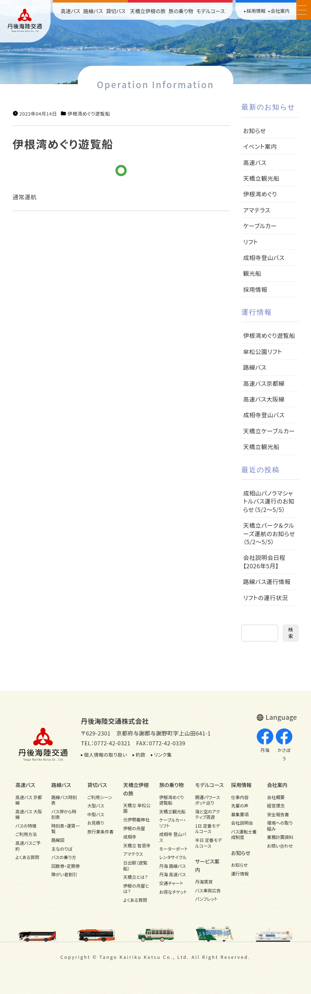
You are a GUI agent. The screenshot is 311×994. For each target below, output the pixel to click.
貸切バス (116, 11)
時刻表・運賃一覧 (65, 828)
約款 (140, 754)
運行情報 (240, 873)
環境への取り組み (280, 826)
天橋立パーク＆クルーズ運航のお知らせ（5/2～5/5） (269, 533)
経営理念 (276, 805)
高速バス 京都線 (28, 800)
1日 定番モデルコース (207, 828)
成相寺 (129, 836)
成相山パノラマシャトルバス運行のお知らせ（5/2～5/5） (269, 501)
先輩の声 (240, 805)
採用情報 (256, 10)
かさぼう (284, 744)
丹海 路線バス (172, 866)
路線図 (57, 840)
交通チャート (171, 883)
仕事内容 (240, 797)
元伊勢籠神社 (136, 819)
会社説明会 (242, 823)
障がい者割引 (64, 874)
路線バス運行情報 (267, 581)
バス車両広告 (208, 890)
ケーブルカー (260, 225)
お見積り (95, 823)
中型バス (95, 814)
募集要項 (240, 814)
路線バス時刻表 (64, 800)
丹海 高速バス (172, 874)
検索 (290, 633)
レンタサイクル (172, 857)
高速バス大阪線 (264, 399)
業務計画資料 (280, 837)
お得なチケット (173, 892)
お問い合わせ (280, 846)
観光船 (252, 273)
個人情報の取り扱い (105, 754)
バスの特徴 (26, 825)
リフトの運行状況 (265, 597)
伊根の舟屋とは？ (136, 888)
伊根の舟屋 (134, 828)
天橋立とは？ (135, 877)
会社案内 (280, 10)
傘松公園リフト (262, 351)
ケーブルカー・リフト (172, 823)
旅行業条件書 (100, 831)
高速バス (70, 11)
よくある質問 (27, 857)
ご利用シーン (99, 797)
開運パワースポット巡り (207, 800)
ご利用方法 (26, 834)
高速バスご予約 (28, 846)
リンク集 (163, 754)
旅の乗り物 (181, 11)
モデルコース (210, 11)
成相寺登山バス (264, 257)
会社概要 (276, 797)
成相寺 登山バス (172, 837)
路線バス (93, 11)
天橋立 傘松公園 (137, 808)
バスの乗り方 (63, 857)
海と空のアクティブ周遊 (207, 814)
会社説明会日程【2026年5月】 (264, 561)
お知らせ (254, 130)
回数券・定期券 (65, 866)
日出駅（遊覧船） (135, 865)
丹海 (265, 740)
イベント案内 (260, 146)
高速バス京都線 (264, 383)
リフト (250, 241)
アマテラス (256, 210)
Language (281, 717)
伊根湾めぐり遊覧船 (88, 114)
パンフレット (206, 899)
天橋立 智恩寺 (137, 845)
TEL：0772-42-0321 (105, 743)
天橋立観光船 (261, 178)
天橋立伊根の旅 (148, 11)
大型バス (95, 805)
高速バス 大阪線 (28, 814)
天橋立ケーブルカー (269, 430)
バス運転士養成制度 (244, 834)
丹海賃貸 (204, 881)
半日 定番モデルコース (208, 843)
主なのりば (61, 849)
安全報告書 (278, 814)
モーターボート (173, 849)
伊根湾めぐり (260, 193)
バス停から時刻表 (63, 814)
